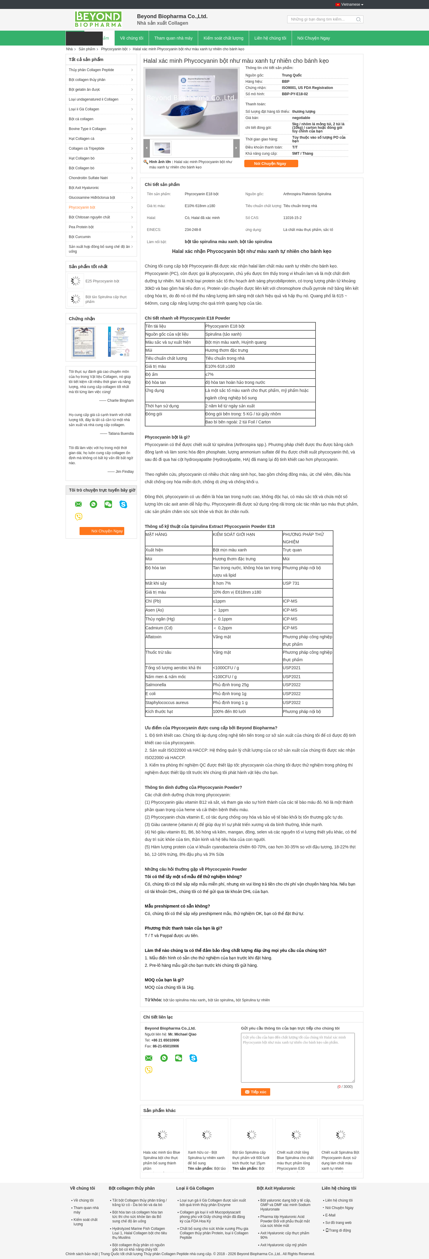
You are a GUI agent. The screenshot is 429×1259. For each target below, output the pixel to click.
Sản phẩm (87, 49)
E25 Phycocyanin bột (102, 281)
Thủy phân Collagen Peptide (91, 70)
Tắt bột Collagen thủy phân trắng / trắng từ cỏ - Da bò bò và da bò (139, 1202)
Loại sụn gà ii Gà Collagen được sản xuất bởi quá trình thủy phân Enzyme (213, 1202)
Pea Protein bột (81, 227)
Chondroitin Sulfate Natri (88, 178)
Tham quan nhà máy (173, 38)
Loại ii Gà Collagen (84, 109)
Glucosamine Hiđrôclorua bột (92, 198)
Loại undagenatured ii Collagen (93, 99)
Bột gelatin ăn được (84, 89)
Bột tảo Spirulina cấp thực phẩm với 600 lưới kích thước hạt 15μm (250, 1157)
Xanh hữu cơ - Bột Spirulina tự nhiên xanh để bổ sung (206, 1157)
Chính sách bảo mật (82, 1254)
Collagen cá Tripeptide (86, 148)
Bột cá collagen (81, 119)
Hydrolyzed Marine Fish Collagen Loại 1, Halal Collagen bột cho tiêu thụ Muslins (139, 1233)
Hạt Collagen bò (81, 158)
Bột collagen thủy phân (87, 80)
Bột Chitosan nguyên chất (89, 217)
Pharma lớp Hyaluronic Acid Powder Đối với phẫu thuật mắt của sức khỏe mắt (285, 1221)
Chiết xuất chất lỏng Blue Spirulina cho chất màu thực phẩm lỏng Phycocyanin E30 (295, 1160)
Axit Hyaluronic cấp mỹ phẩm (283, 1245)
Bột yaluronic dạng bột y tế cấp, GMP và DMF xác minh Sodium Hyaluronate (285, 1204)
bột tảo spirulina (220, 1000)
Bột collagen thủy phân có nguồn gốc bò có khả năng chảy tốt (138, 1247)
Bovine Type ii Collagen (87, 129)
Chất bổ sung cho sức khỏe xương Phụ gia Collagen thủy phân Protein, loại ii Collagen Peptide (214, 1233)
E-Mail (330, 1215)
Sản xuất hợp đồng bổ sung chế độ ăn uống (99, 249)
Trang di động (338, 1230)
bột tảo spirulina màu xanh (184, 1000)
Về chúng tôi (131, 38)
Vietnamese (350, 4)
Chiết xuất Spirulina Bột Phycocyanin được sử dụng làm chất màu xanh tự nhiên (340, 1160)
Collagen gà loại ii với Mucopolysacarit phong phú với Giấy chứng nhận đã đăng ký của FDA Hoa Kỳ (212, 1216)
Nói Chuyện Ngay (313, 38)
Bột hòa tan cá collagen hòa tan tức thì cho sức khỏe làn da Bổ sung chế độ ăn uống (137, 1216)
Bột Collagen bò (81, 168)
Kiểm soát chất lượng (223, 38)
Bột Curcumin (80, 237)
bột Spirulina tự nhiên (253, 1000)
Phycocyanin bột (114, 49)
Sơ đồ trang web (338, 1223)
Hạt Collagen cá (81, 139)
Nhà (69, 49)
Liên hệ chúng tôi (270, 38)
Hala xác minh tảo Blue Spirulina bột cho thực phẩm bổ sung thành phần (161, 1160)
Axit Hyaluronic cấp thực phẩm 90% (284, 1235)
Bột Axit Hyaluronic (84, 188)
